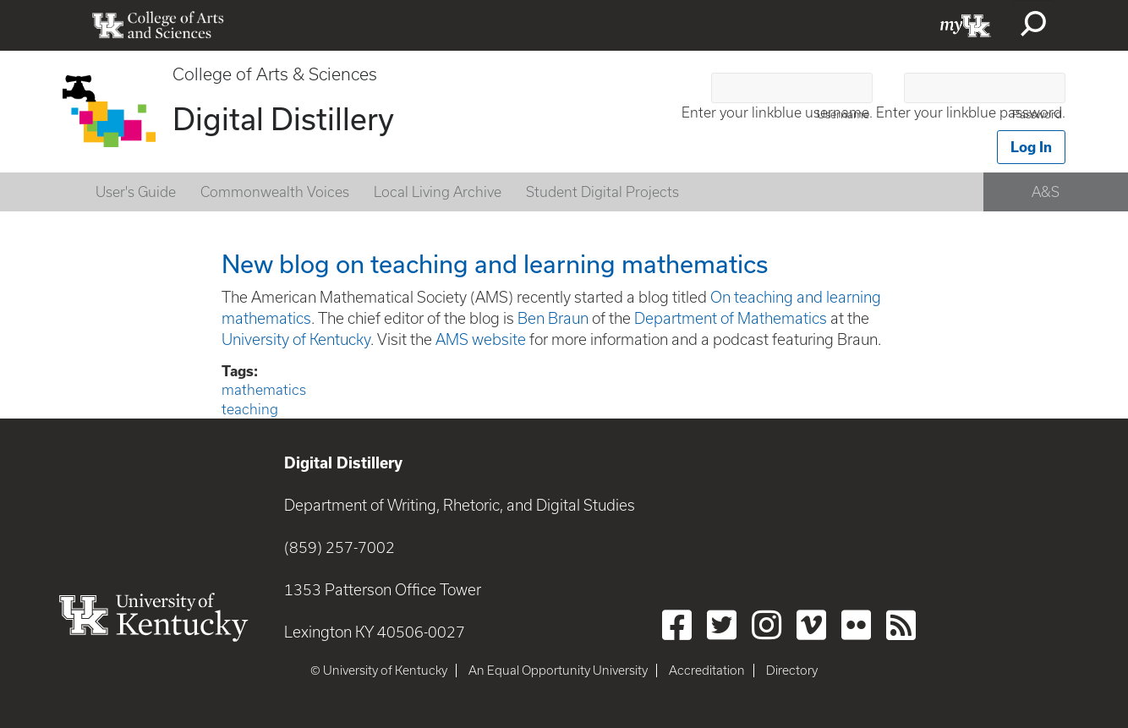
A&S (1046, 192)
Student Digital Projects (602, 192)
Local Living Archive (437, 192)
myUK (965, 25)
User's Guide (136, 192)
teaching (250, 409)
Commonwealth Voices (274, 192)
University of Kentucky (296, 339)
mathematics (264, 389)
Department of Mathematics (730, 318)
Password (1037, 114)
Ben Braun (553, 318)
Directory (792, 670)
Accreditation (707, 670)
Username (843, 114)
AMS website (480, 339)
